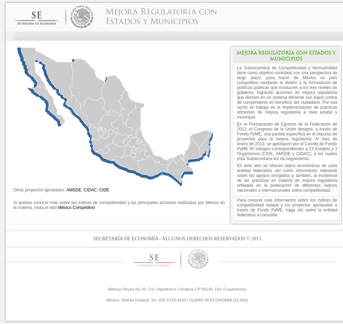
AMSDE (74, 190)
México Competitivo (76, 207)
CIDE (104, 190)
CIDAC (90, 190)
